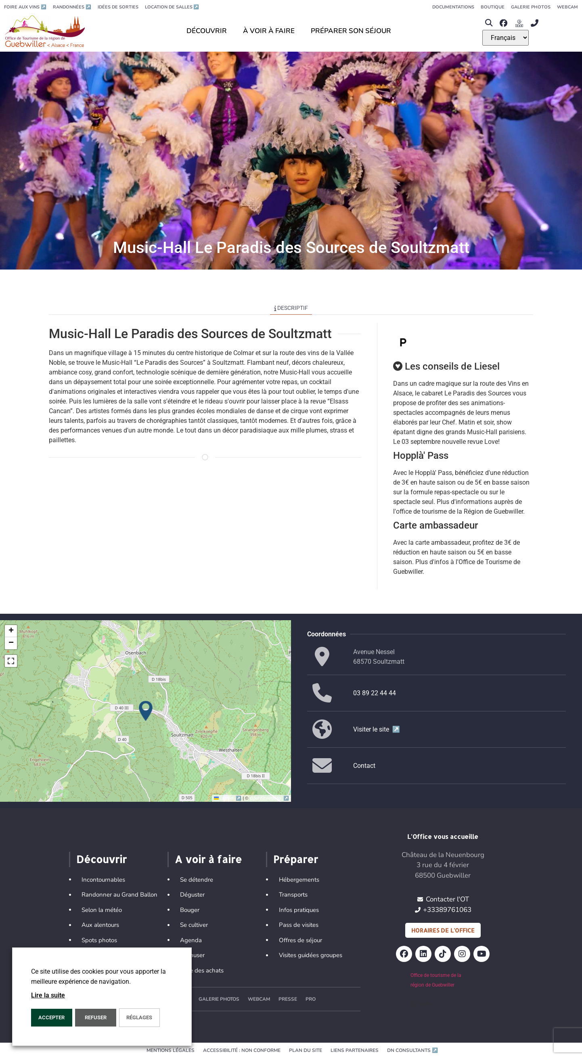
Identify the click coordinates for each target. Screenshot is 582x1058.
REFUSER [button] (96, 1017)
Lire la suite (48, 995)
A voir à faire (208, 859)
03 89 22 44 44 (374, 693)
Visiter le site (376, 729)
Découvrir (101, 859)
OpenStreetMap (269, 798)
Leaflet (228, 798)
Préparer (295, 859)
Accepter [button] (51, 1017)
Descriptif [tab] (291, 308)
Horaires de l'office (443, 930)
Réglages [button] (139, 1017)
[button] (489, 23)
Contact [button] (364, 765)
